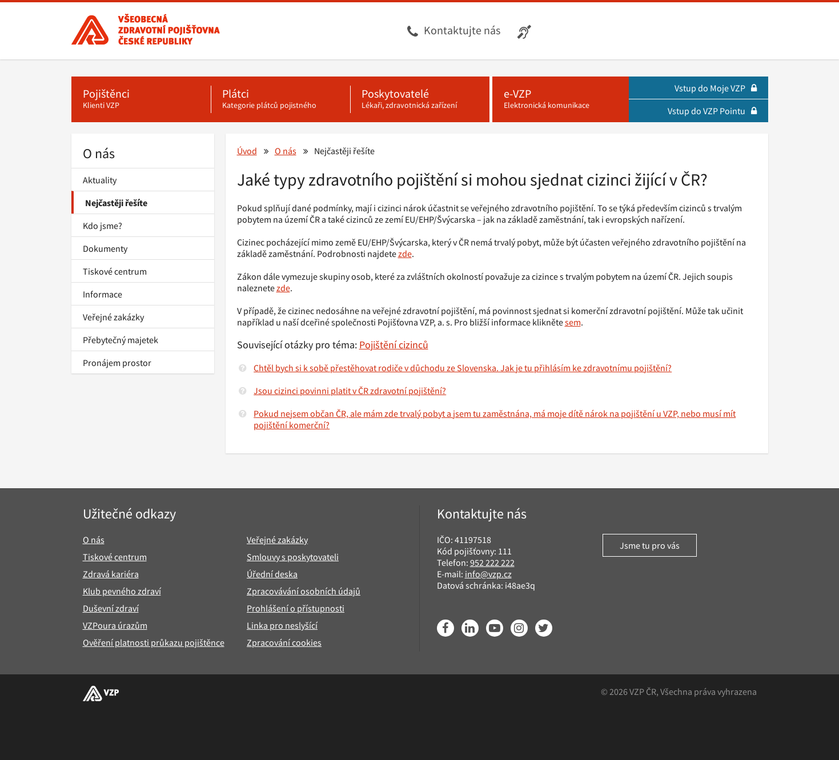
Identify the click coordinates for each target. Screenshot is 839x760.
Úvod (247, 150)
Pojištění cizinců (393, 344)
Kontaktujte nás (462, 30)
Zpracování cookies (284, 642)
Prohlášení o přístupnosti (295, 608)
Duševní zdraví (111, 608)
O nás (99, 153)
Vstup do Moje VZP (716, 88)
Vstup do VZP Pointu (712, 110)
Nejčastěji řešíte (116, 202)
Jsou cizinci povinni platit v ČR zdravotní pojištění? (350, 390)
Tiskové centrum (115, 271)
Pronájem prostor (117, 362)
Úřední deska (272, 574)
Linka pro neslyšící (282, 625)
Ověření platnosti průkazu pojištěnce (153, 642)
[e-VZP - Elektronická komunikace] (560, 99)
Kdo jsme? (102, 225)
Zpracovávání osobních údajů (303, 591)
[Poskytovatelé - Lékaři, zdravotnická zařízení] (419, 99)
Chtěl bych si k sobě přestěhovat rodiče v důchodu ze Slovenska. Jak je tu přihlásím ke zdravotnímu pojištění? (463, 367)
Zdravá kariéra (111, 574)
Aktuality (100, 180)
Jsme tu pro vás (650, 545)
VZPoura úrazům (115, 625)
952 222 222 (492, 562)
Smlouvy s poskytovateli (293, 556)
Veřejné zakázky (113, 317)
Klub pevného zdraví (122, 591)
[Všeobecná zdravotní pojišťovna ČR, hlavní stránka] (145, 31)
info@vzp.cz (488, 574)
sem (573, 322)
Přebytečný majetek (120, 339)
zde (405, 253)
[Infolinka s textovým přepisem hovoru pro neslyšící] (525, 31)
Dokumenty (105, 248)
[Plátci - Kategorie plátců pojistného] (280, 99)
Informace (102, 294)
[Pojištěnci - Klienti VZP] (141, 99)
